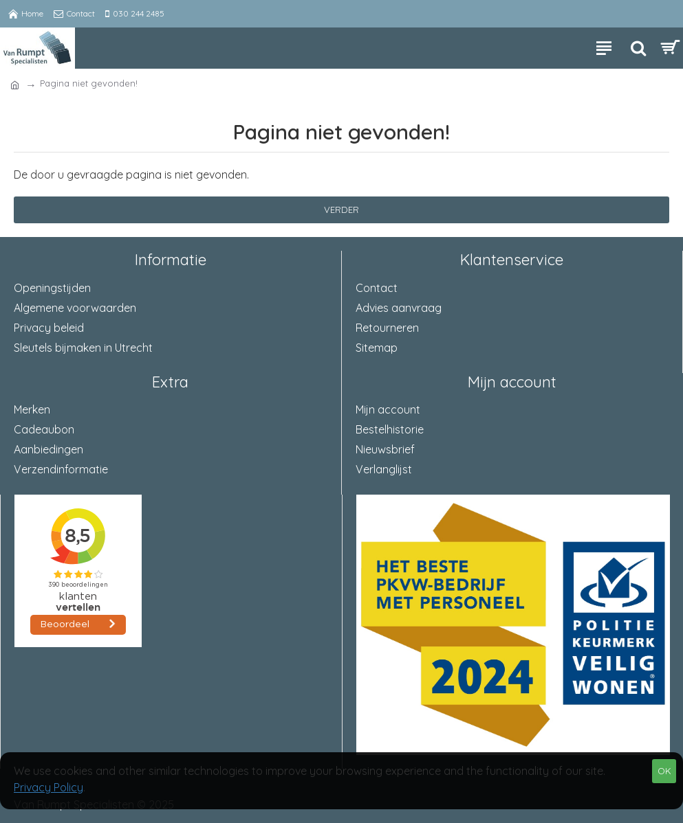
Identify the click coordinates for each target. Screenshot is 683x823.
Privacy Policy (48, 787)
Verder (341, 209)
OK (664, 770)
